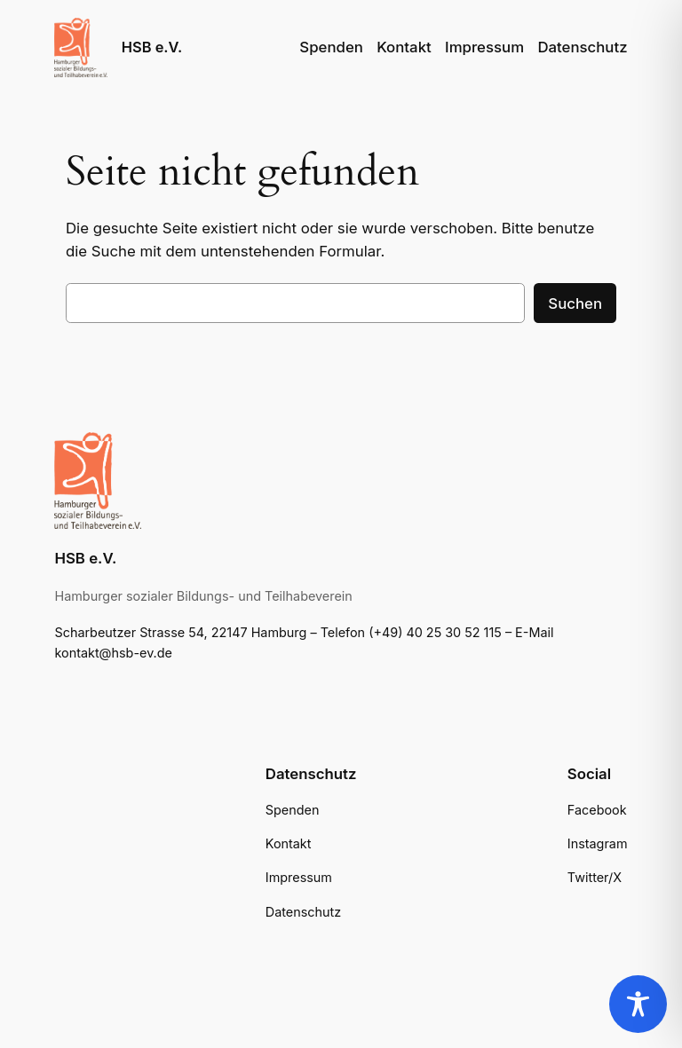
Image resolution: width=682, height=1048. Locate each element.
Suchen (575, 303)
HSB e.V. (152, 47)
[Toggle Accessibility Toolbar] (638, 1004)
